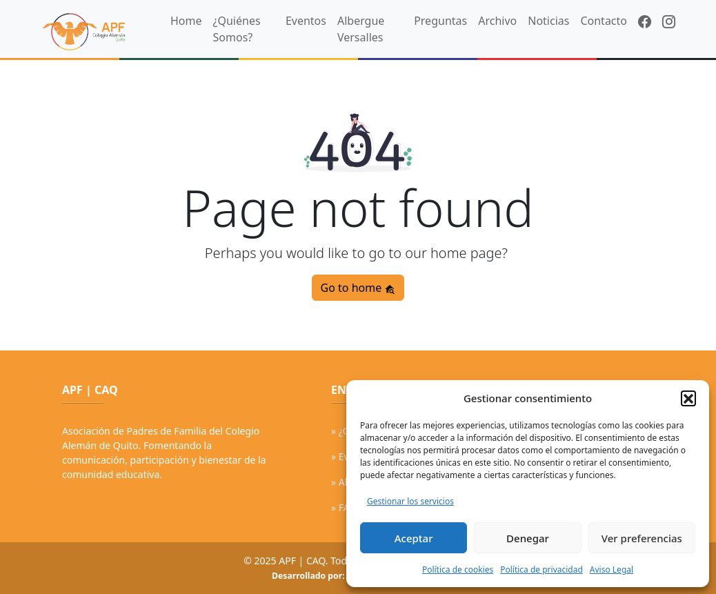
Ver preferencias (641, 538)
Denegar (527, 538)
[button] (688, 398)
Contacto (603, 20)
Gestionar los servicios (410, 501)
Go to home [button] (358, 287)
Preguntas (440, 20)
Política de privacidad (541, 569)
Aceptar (414, 538)
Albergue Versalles (360, 29)
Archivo (497, 20)
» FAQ (344, 507)
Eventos (306, 20)
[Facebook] (645, 22)
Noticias (548, 20)
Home (186, 20)
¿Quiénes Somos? (237, 29)
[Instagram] (669, 22)
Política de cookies (457, 569)
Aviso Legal (611, 569)
